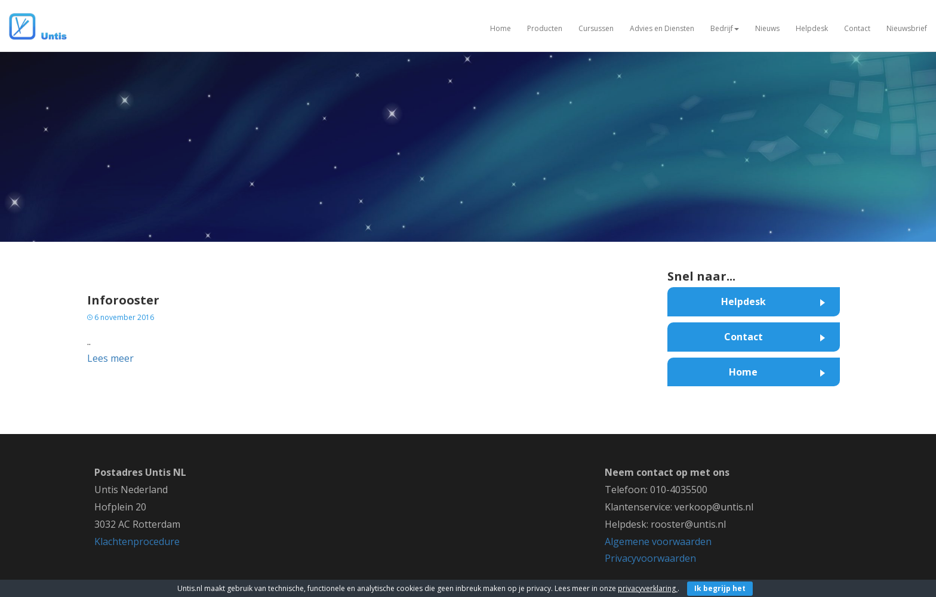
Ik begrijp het (720, 588)
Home (500, 28)
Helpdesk (812, 28)
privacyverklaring (648, 588)
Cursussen (596, 28)
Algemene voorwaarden (658, 541)
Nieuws (767, 28)
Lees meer (110, 358)
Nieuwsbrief (906, 28)
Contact (857, 28)
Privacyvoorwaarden (650, 558)
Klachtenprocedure (137, 541)
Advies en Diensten (662, 28)
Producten (544, 28)
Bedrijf (724, 28)
